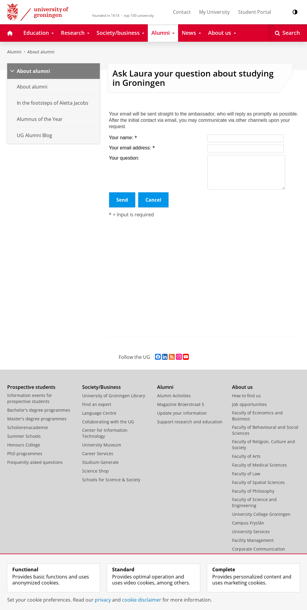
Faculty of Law (246, 473)
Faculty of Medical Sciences (259, 465)
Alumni (14, 52)
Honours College (23, 445)
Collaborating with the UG (108, 422)
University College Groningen (261, 514)
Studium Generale (100, 462)
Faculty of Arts (246, 456)
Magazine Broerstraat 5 (180, 404)
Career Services (97, 453)
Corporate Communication (258, 549)
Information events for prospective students (29, 398)
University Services (251, 531)
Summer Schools (24, 436)
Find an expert (96, 404)
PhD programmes (24, 453)
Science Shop (95, 471)
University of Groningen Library (113, 395)
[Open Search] (287, 33)
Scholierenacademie (27, 427)
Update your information (182, 413)
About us (242, 387)
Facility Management (253, 540)
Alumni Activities (174, 395)
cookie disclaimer (141, 599)
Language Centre (99, 413)
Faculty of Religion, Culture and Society (263, 444)
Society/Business (101, 387)
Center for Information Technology (104, 433)
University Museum (101, 445)
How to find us (246, 395)
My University (214, 12)
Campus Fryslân (248, 523)
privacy (103, 599)
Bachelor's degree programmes (38, 410)
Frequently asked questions (35, 462)
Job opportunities (249, 404)
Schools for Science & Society (111, 479)
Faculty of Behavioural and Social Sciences (265, 430)
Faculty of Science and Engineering (254, 502)
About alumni (41, 52)
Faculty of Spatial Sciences (258, 482)
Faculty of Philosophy (253, 491)
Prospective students (31, 387)
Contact (182, 12)
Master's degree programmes (37, 419)
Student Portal (254, 12)
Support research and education (189, 422)
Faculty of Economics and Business (257, 416)
